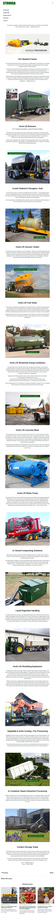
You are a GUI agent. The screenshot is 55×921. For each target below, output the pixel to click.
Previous (5, 873)
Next (51, 873)
